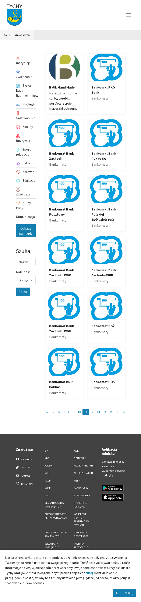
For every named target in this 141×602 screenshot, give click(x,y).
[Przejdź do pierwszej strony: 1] (47, 412)
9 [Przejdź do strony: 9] (73, 412)
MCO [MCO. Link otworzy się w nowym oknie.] (47, 473)
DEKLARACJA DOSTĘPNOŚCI (81, 534)
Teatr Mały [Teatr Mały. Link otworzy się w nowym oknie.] (80, 458)
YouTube (23, 475)
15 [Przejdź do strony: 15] (111, 412)
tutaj (89, 573)
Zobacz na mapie (25, 230)
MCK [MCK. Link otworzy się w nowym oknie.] (76, 450)
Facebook (24, 459)
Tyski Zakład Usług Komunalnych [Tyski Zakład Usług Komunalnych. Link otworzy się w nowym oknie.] (56, 534)
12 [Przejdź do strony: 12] (92, 412)
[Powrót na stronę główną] (5, 35)
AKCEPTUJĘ (124, 593)
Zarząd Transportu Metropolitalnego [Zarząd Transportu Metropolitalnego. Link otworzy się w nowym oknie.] (56, 516)
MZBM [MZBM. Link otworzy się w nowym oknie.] (77, 480)
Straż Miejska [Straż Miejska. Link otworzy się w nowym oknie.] (82, 495)
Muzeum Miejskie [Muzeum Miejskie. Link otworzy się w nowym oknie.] (83, 465)
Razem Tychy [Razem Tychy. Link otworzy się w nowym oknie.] (81, 488)
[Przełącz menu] (128, 15)
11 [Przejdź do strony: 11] (85, 412)
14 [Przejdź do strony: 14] (104, 412)
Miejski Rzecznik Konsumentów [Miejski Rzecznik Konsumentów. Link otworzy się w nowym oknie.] (54, 504)
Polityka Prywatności (81, 545)
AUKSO (48, 465)
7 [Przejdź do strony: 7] (64, 412)
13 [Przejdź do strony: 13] (98, 412)
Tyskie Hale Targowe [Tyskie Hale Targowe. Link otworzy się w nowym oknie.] (80, 504)
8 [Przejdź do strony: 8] (69, 412)
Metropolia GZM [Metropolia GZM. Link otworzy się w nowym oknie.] (83, 473)
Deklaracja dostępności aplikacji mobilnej (55, 547)
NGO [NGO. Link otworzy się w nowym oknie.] (47, 495)
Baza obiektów (21, 35)
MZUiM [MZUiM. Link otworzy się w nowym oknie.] (48, 480)
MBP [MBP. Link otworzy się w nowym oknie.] (47, 458)
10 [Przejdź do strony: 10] (79, 412)
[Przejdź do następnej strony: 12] (117, 412)
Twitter (23, 467)
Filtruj (23, 291)
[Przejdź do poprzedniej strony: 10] (53, 412)
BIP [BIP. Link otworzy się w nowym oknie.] (46, 450)
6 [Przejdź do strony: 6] (59, 412)
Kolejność (23, 272)
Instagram (24, 484)
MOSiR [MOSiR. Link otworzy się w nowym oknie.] (48, 488)
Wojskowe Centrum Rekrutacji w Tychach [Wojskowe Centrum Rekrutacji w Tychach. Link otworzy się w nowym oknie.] (81, 520)
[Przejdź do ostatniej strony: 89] (124, 412)
